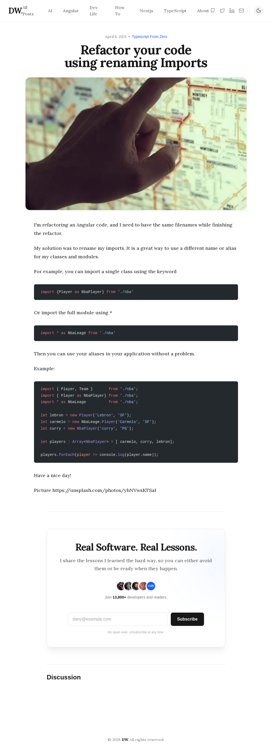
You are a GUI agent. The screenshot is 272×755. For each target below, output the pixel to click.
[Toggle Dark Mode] (259, 10)
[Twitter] (222, 10)
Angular (71, 10)
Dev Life (93, 10)
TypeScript (175, 10)
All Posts (28, 10)
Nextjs (146, 10)
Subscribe (187, 619)
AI (50, 10)
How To (120, 10)
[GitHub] (212, 10)
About (203, 10)
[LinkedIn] (232, 10)
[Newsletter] (241, 10)
